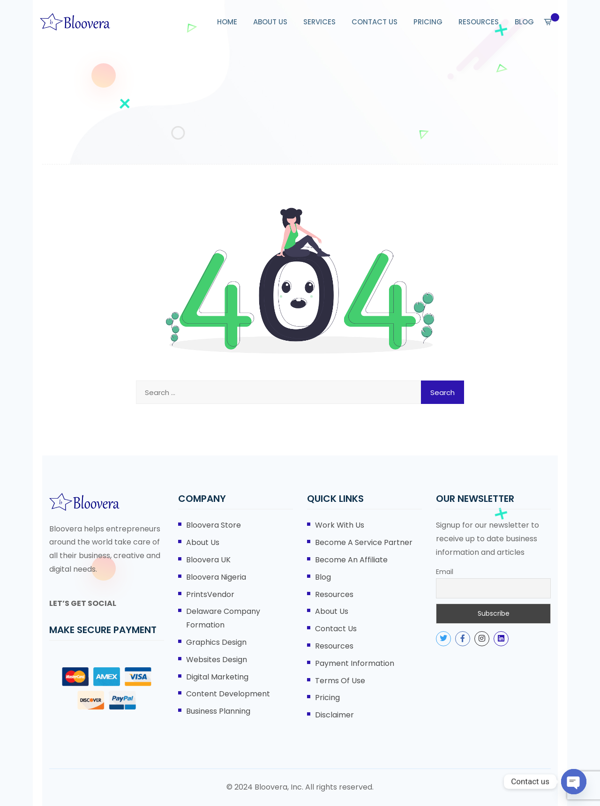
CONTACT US (375, 22)
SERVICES (319, 22)
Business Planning (218, 711)
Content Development (228, 693)
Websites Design (216, 659)
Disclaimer (334, 714)
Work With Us (339, 525)
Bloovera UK (208, 559)
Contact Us (336, 628)
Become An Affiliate (351, 559)
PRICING (427, 22)
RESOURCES (478, 22)
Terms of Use (340, 680)
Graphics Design (216, 642)
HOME (227, 22)
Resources (334, 594)
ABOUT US (270, 22)
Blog (323, 577)
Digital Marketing (217, 677)
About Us (202, 542)
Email (444, 571)
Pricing (327, 697)
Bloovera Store (213, 525)
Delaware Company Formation (223, 618)
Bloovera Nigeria (216, 577)
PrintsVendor (210, 594)
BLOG (524, 22)
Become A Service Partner (363, 542)
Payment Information (354, 663)
